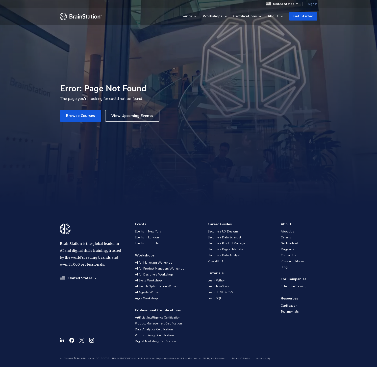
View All (215, 261)
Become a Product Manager (227, 243)
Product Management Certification (158, 323)
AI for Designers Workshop (154, 274)
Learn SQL (215, 298)
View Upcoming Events (132, 115)
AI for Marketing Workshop (154, 263)
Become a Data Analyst (224, 255)
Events (188, 16)
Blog (284, 267)
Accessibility (263, 358)
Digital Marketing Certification (155, 341)
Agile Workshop (146, 298)
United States (282, 3)
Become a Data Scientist (224, 237)
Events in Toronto (147, 243)
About (275, 16)
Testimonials (290, 312)
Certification (289, 306)
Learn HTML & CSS (220, 292)
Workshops (215, 16)
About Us (287, 231)
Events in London (147, 237)
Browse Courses (80, 115)
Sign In (312, 4)
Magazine (287, 249)
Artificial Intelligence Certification (157, 318)
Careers (286, 237)
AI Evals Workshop (148, 280)
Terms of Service (241, 358)
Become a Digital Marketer (226, 249)
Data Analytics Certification (154, 329)
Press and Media (292, 261)
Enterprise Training (293, 286)
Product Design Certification (154, 335)
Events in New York (148, 231)
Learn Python (217, 280)
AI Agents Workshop (149, 292)
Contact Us (288, 255)
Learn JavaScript (219, 286)
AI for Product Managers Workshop (159, 269)
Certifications (247, 16)
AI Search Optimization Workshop (158, 286)
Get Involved (289, 243)
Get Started (303, 16)
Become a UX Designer (223, 231)
